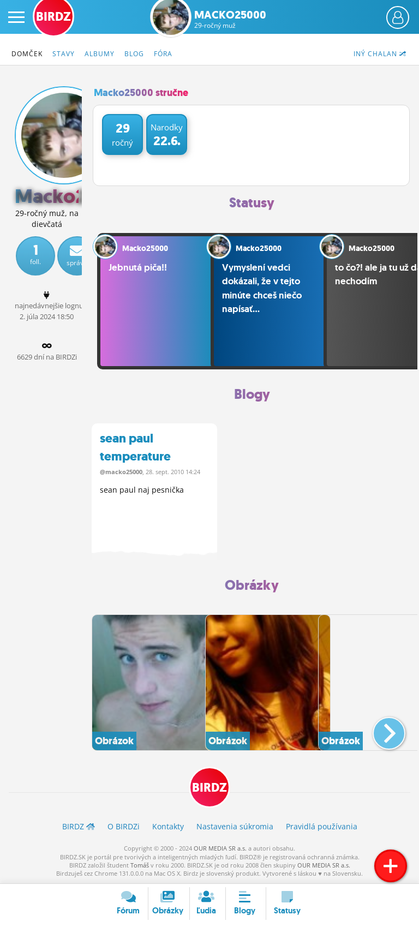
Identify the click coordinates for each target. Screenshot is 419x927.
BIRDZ (209, 788)
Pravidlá (321, 827)
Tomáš (139, 865)
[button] (380, 729)
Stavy (63, 53)
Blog (134, 53)
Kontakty (168, 827)
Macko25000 (230, 19)
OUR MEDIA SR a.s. (220, 848)
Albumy (100, 53)
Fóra (163, 53)
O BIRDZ (123, 827)
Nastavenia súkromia (234, 827)
